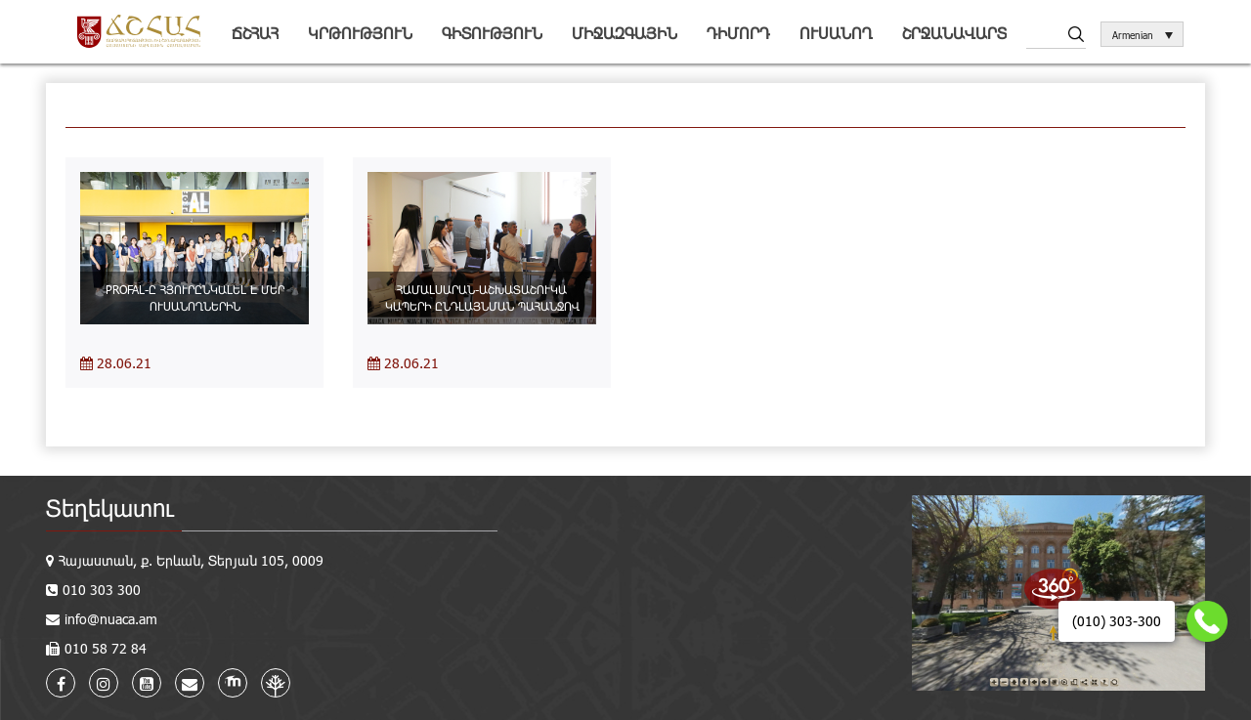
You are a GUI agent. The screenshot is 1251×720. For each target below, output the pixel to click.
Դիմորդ (738, 32)
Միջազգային (624, 32)
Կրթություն (360, 32)
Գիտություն (492, 32)
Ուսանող (836, 32)
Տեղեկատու (110, 507)
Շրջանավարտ (954, 32)
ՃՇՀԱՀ (255, 32)
